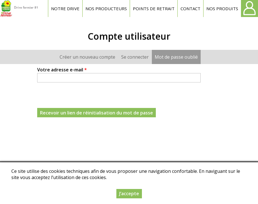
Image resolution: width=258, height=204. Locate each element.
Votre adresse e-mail (62, 70)
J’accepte (129, 193)
